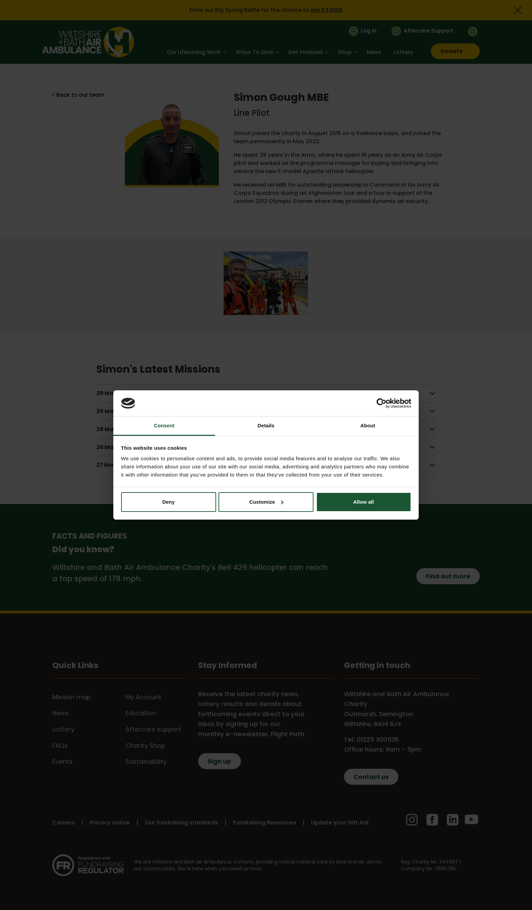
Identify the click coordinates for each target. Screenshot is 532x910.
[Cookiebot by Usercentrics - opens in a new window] (381, 403)
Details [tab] (266, 425)
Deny (168, 502)
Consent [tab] (164, 425)
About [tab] (367, 425)
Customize (266, 502)
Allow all (363, 502)
